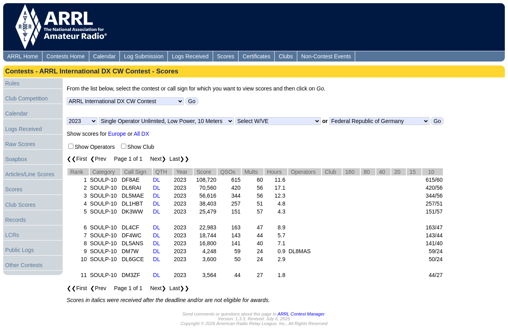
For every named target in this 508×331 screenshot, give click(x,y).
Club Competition (26, 98)
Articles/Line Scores (29, 174)
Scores (226, 56)
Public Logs (19, 250)
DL (156, 180)
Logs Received (190, 56)
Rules (12, 83)
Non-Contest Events (326, 56)
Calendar (104, 56)
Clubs (286, 56)
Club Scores (20, 205)
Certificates (256, 56)
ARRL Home (22, 56)
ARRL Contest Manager (300, 314)
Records (15, 220)
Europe (117, 134)
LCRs (12, 235)
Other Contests (23, 265)
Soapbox (16, 159)
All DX (141, 134)
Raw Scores (20, 144)
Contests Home (65, 56)
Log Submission (144, 56)
